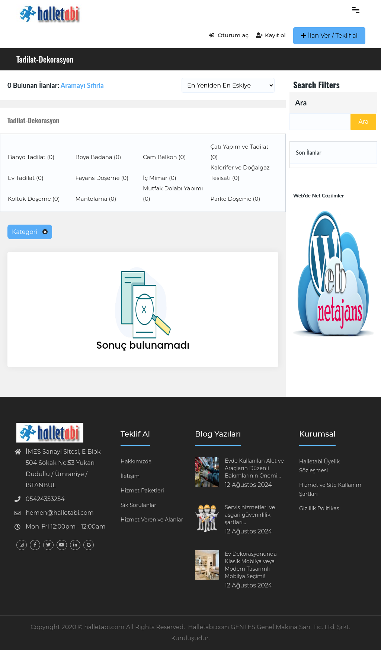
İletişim (130, 476)
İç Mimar (159, 177)
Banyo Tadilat (31, 157)
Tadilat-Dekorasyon (44, 59)
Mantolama (96, 198)
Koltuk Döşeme (34, 198)
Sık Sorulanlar (138, 505)
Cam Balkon (164, 157)
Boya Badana (98, 157)
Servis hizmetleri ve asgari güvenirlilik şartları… (250, 515)
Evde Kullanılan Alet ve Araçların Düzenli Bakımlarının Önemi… (254, 468)
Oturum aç (229, 35)
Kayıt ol (271, 35)
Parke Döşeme (235, 198)
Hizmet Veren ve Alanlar (152, 519)
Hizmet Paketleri (142, 490)
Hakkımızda (136, 461)
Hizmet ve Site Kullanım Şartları (330, 489)
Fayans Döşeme (102, 177)
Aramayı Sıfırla (82, 85)
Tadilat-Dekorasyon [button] (33, 120)
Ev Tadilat (26, 177)
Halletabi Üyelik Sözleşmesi (319, 466)
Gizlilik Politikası (319, 508)
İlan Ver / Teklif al (329, 35)
